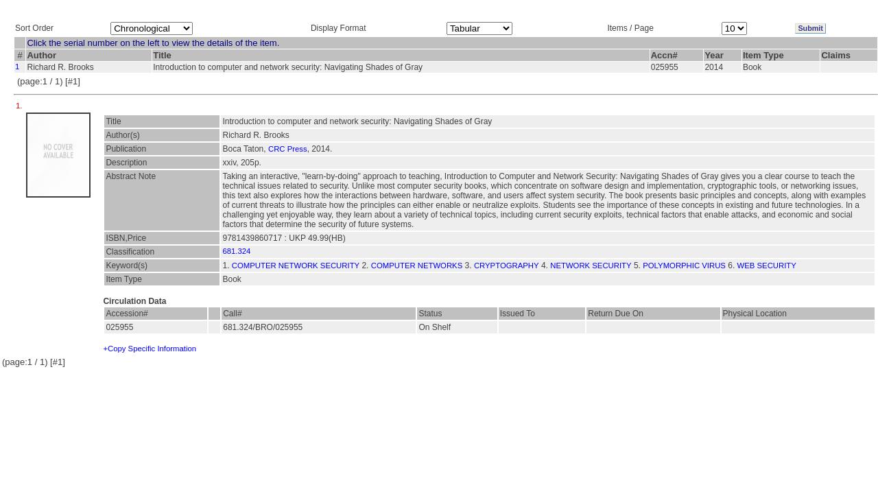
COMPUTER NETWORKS (416, 265)
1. (20, 106)
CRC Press (287, 149)
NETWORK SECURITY (590, 265)
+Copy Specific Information (149, 348)
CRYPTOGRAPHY (506, 265)
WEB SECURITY (766, 265)
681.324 (236, 251)
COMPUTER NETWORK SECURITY (295, 265)
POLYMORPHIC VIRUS (684, 265)
